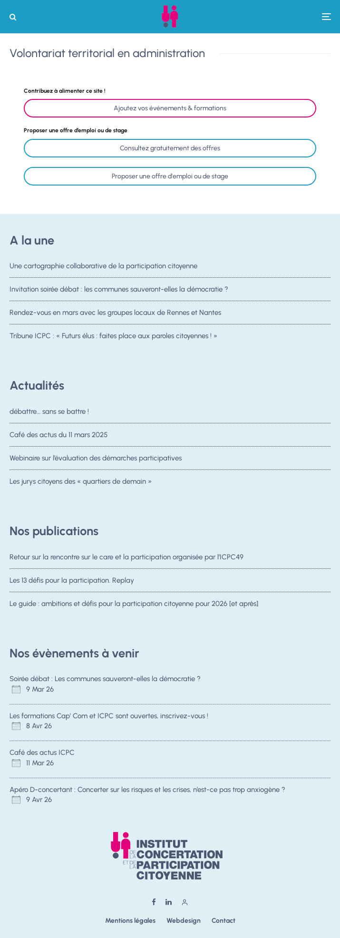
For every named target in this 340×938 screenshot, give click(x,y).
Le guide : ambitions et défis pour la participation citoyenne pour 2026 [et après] (134, 603)
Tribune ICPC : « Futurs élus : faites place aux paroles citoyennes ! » (113, 336)
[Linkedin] (168, 902)
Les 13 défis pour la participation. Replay (72, 580)
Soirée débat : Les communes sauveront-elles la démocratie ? (105, 678)
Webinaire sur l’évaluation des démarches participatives (96, 458)
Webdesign (183, 921)
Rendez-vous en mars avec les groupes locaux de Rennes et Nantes (115, 312)
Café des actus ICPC (42, 752)
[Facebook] (154, 902)
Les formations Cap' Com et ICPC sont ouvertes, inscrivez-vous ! (109, 716)
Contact (223, 921)
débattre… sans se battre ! (49, 411)
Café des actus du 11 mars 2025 (58, 434)
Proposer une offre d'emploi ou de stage (170, 176)
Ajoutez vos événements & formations (170, 108)
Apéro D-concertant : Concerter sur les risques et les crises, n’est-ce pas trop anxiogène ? (148, 789)
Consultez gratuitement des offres (170, 148)
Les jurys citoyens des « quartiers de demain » (81, 483)
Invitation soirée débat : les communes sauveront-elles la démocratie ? (119, 289)
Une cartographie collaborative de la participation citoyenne (103, 266)
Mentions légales (130, 921)
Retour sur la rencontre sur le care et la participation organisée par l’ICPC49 (126, 557)
